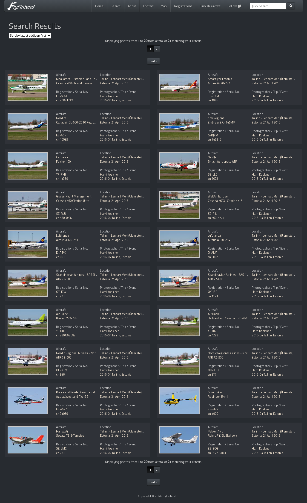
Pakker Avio (215, 431)
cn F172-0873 (217, 452)
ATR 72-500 (63, 279)
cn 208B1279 (64, 100)
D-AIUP (213, 252)
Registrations (183, 5)
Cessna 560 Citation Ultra (72, 200)
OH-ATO (213, 370)
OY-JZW (61, 291)
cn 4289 (213, 335)
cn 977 (212, 374)
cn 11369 (62, 178)
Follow (234, 5)
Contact (148, 5)
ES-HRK (213, 409)
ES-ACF (61, 135)
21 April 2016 (119, 83)
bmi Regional (216, 118)
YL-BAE (212, 331)
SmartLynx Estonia (220, 78)
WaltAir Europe (218, 196)
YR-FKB (61, 174)
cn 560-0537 (64, 217)
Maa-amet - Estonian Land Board (78, 78)
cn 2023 (213, 178)
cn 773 (60, 296)
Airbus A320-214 (219, 240)
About (132, 5)
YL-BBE (61, 331)
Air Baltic (62, 314)
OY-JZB (212, 291)
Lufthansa (62, 235)
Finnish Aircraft (210, 5)
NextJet (212, 157)
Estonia (105, 83)
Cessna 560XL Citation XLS (225, 200)
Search (116, 5)
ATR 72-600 (215, 279)
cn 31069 (62, 413)
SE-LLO (213, 174)
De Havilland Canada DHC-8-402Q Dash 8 (235, 318)
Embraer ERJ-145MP (221, 122)
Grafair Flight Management (73, 196)
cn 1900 (213, 413)
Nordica (61, 118)
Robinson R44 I (218, 396)
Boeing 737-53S (66, 318)
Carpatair (62, 157)
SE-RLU (61, 213)
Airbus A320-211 (67, 240)
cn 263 (60, 452)
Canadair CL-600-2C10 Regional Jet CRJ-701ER (86, 122)
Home (99, 5)
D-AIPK (61, 252)
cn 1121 (213, 296)
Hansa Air (62, 431)
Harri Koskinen (109, 96)
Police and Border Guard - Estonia (78, 392)
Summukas (215, 392)
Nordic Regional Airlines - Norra (77, 353)
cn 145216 (214, 139)
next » (153, 61)
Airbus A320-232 (219, 83)
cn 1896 (213, 100)
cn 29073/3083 (65, 335)
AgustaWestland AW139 (72, 396)
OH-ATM (61, 370)
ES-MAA (61, 96)
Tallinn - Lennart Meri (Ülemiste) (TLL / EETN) (129, 78)
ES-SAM (213, 96)
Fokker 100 (63, 161)
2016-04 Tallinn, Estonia (115, 100)
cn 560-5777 (216, 217)
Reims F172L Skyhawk (222, 435)
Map (164, 5)
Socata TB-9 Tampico (70, 435)
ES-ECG (213, 448)
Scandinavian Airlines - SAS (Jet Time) (80, 274)
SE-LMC (61, 448)
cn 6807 (213, 257)
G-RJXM (213, 135)
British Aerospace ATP (222, 161)
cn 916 (60, 374)
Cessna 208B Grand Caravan (74, 83)
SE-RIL (212, 213)
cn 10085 (62, 139)
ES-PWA (61, 409)
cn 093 (60, 257)
